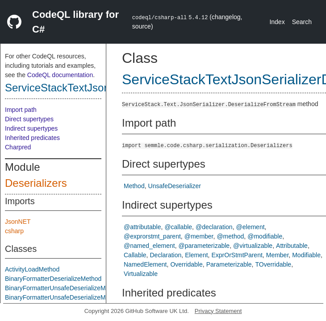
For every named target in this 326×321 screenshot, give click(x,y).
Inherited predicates (32, 137)
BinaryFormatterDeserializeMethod (53, 278)
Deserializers (36, 183)
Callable (135, 255)
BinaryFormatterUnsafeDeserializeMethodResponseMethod (87, 297)
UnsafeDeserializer (174, 185)
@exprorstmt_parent (152, 236)
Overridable (186, 264)
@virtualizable (252, 245)
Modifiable (306, 255)
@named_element (149, 245)
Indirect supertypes (31, 128)
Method (134, 185)
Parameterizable (229, 264)
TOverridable (273, 264)
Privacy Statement (218, 311)
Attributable (292, 245)
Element (196, 255)
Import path (21, 109)
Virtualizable (141, 273)
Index (276, 21)
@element (250, 226)
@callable (178, 226)
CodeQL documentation (60, 74)
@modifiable (264, 236)
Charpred (18, 147)
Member (277, 255)
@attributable (142, 226)
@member (198, 236)
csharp (14, 231)
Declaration (165, 255)
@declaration (214, 226)
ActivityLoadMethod (32, 269)
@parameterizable (204, 245)
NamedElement (145, 264)
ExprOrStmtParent (236, 255)
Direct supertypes (29, 119)
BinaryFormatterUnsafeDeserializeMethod (63, 288)
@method (230, 236)
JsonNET (18, 221)
